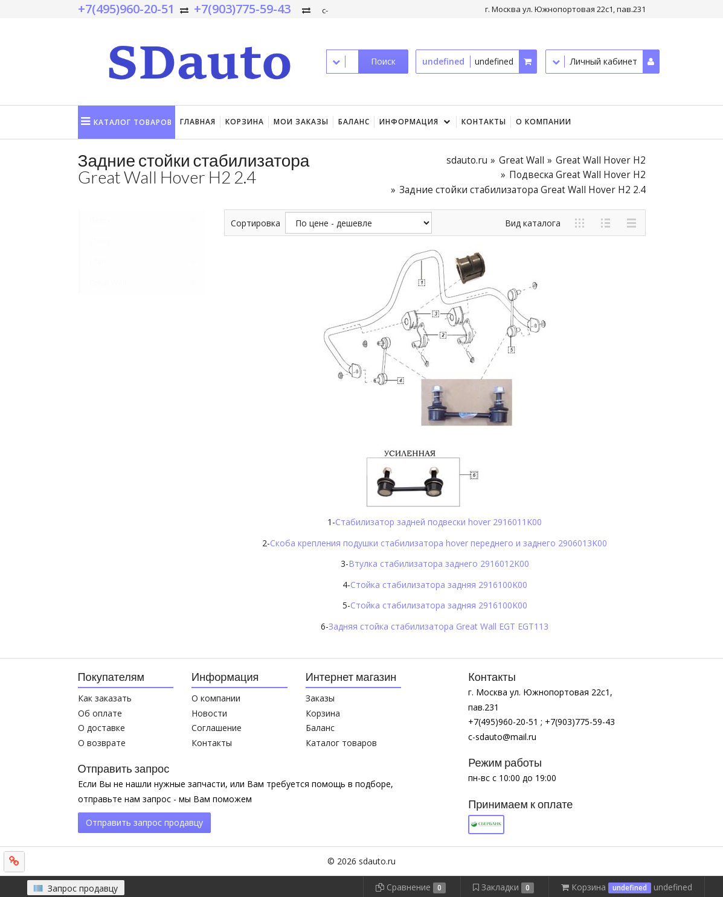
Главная (198, 122)
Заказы (320, 698)
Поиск (383, 61)
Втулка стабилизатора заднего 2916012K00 (439, 563)
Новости (209, 713)
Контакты (483, 122)
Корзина (244, 122)
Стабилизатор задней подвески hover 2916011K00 (438, 522)
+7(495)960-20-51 (126, 9)
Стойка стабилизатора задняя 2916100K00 (438, 584)
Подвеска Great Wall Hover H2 (577, 174)
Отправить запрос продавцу (144, 822)
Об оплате (100, 713)
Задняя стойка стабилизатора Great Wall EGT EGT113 (438, 626)
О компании (543, 122)
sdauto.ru (466, 160)
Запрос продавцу (76, 888)
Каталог (133, 122)
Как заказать (105, 698)
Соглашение (216, 727)
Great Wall (521, 160)
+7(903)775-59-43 (242, 9)
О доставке (101, 727)
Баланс (354, 122)
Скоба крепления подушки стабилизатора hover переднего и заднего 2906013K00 (438, 543)
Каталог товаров (341, 743)
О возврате (102, 743)
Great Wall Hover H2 (601, 160)
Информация (409, 122)
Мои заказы (301, 122)
